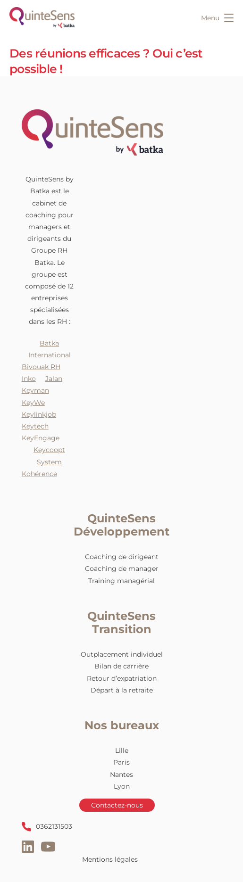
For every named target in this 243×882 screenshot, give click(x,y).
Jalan (53, 378)
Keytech (35, 426)
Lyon (122, 786)
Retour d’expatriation (122, 678)
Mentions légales (110, 859)
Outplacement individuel (122, 654)
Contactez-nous (117, 805)
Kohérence (39, 474)
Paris (121, 762)
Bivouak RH (41, 367)
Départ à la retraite (122, 690)
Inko (29, 378)
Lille (121, 750)
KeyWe (33, 402)
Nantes (121, 774)
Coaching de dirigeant (122, 556)
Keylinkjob (39, 414)
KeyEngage (40, 438)
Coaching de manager (122, 568)
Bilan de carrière (121, 666)
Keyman (35, 390)
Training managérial (121, 581)
